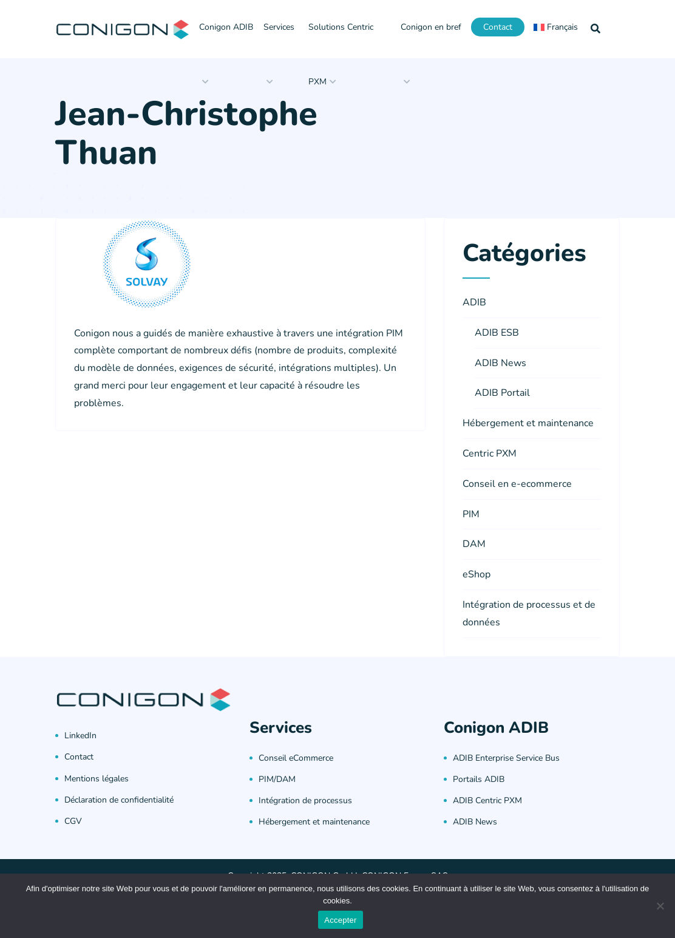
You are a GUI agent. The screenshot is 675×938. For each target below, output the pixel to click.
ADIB (474, 302)
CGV (73, 821)
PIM (471, 514)
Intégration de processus (305, 800)
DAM (474, 544)
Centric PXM (490, 453)
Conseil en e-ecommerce (517, 484)
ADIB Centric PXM (487, 800)
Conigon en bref (431, 27)
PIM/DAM (277, 779)
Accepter (340, 920)
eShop (476, 574)
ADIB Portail (502, 392)
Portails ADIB (478, 779)
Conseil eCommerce (296, 758)
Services (278, 27)
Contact (497, 27)
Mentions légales (96, 778)
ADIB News (500, 363)
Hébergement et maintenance (528, 423)
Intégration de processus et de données (529, 613)
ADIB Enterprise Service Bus (506, 758)
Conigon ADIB (226, 27)
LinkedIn (80, 735)
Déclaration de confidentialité (119, 800)
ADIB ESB (497, 332)
